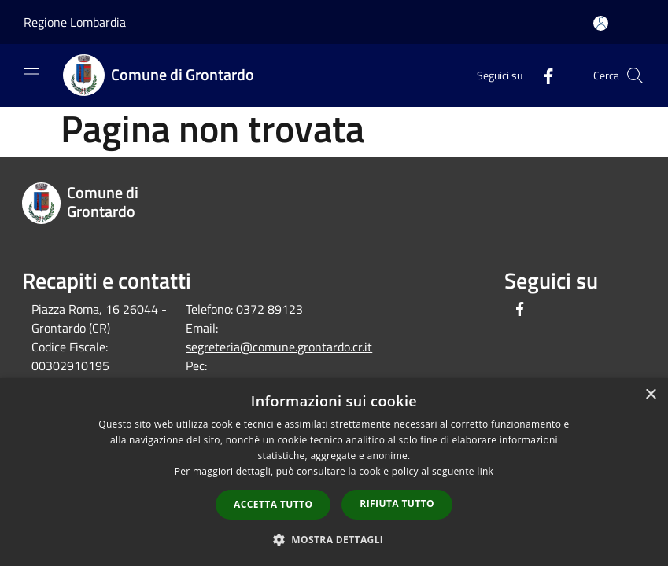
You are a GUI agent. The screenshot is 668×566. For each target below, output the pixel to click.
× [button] (650, 395)
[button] (334, 539)
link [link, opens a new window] (485, 471)
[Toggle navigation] (31, 73)
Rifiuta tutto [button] (397, 503)
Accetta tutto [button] (273, 504)
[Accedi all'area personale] (600, 23)
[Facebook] (542, 75)
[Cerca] (635, 75)
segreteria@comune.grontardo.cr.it (279, 346)
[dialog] (334, 472)
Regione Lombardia (75, 22)
